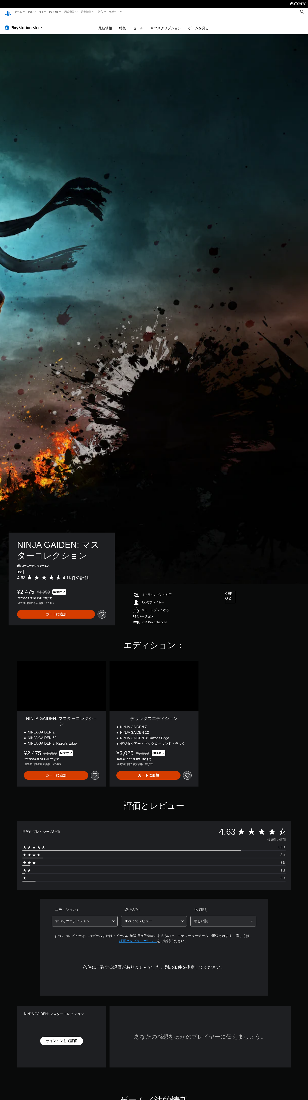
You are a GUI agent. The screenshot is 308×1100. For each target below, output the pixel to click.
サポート (114, 11)
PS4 (40, 11)
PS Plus (53, 11)
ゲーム (18, 11)
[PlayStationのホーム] (8, 12)
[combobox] (85, 917)
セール (138, 24)
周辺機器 (69, 11)
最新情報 (86, 11)
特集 (122, 24)
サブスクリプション (165, 24)
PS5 (30, 11)
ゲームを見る (198, 24)
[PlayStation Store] (24, 23)
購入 (100, 11)
